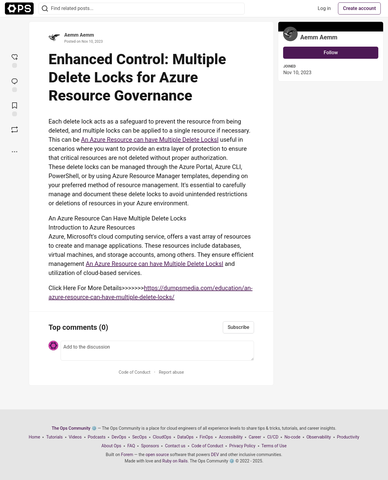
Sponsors (150, 445)
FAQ (131, 445)
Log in (324, 8)
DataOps (185, 437)
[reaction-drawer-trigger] (14, 60)
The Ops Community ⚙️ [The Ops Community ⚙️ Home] (74, 428)
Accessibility (230, 437)
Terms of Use (274, 445)
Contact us (175, 445)
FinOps (206, 437)
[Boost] (14, 129)
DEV (215, 454)
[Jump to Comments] (14, 84)
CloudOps (162, 437)
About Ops (111, 445)
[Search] (45, 8)
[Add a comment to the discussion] (157, 350)
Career (255, 437)
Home (34, 437)
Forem (127, 454)
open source (157, 454)
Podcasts (97, 437)
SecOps (139, 437)
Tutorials (54, 437)
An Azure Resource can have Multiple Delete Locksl (150, 139)
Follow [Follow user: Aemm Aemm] (331, 52)
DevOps (119, 437)
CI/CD (272, 437)
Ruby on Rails (175, 460)
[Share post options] (14, 152)
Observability (318, 437)
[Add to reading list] (14, 108)
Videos (75, 437)
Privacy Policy (242, 445)
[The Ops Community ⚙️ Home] (19, 8)
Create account (359, 8)
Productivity (348, 437)
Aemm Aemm (79, 35)
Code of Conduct (135, 372)
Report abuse (171, 372)
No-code (292, 437)
